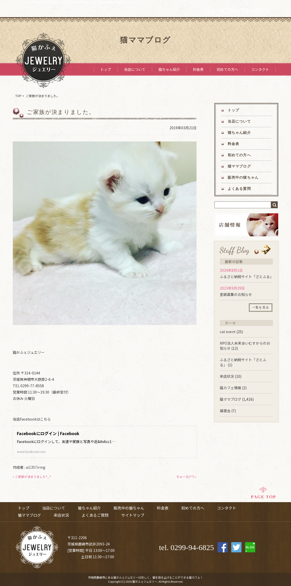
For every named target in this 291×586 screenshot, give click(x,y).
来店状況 (227, 376)
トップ (105, 69)
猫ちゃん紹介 (169, 69)
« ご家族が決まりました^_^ (32, 476)
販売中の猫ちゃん (243, 177)
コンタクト (260, 69)
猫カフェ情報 (230, 387)
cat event (228, 331)
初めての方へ (227, 69)
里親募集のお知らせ (236, 294)
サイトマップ (132, 515)
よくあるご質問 (95, 515)
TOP (18, 96)
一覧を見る (260, 307)
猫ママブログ (239, 166)
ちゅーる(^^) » (186, 476)
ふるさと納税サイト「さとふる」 (246, 276)
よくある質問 (239, 189)
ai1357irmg (35, 467)
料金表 (198, 69)
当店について (135, 69)
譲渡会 (225, 410)
